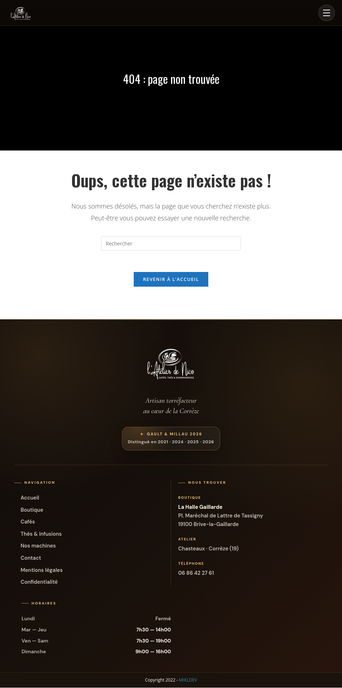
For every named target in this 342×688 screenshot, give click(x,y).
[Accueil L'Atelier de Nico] (20, 13)
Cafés (27, 522)
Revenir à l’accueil (171, 279)
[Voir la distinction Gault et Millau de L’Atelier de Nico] (171, 439)
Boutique (31, 510)
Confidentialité (39, 582)
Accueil (29, 498)
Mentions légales (41, 570)
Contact (30, 558)
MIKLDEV (188, 680)
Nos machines (38, 546)
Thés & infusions (41, 534)
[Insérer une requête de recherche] (171, 243)
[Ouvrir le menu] (326, 13)
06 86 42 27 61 (196, 573)
